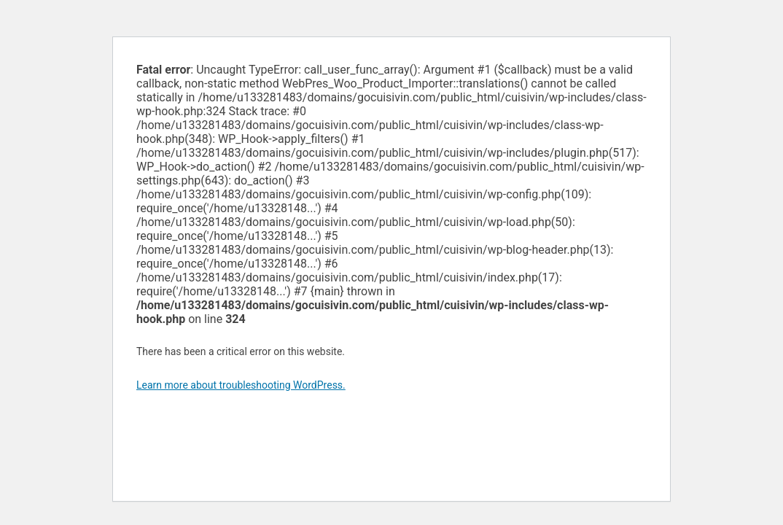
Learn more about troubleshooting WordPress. (241, 385)
